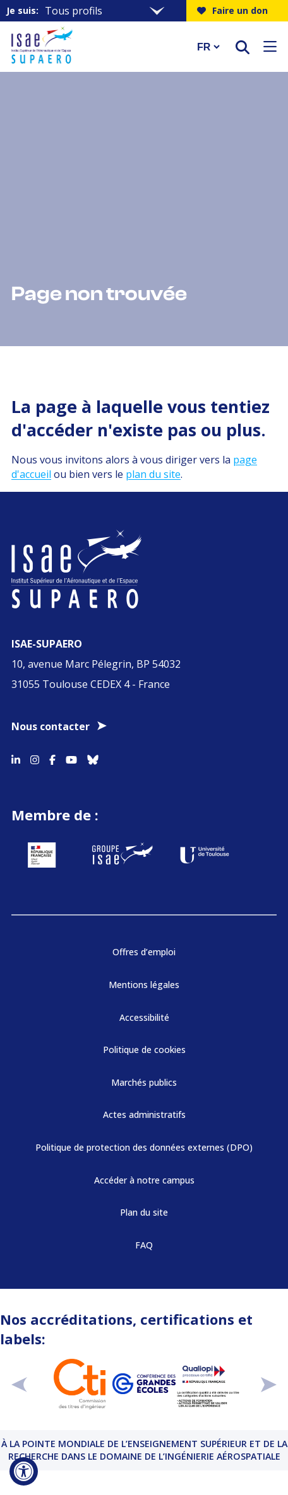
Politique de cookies (144, 1050)
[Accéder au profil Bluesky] (93, 758)
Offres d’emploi (144, 952)
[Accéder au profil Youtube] (71, 758)
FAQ (144, 1245)
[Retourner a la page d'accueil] (96, 46)
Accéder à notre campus (144, 1180)
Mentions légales (144, 985)
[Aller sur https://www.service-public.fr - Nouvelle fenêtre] (41, 855)
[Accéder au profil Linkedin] (15, 758)
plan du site (153, 474)
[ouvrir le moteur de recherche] (242, 47)
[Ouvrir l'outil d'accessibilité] (23, 1471)
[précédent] (19, 1384)
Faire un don (232, 10)
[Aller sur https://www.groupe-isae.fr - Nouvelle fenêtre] (122, 855)
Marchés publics (144, 1082)
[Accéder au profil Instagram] (34, 758)
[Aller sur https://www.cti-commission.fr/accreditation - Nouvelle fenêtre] (79, 1384)
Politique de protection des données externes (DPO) (144, 1147)
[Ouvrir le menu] (270, 46)
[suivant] (269, 1384)
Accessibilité (144, 1017)
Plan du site (144, 1212)
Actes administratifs (144, 1114)
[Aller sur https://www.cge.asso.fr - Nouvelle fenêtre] (144, 1384)
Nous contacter (50, 726)
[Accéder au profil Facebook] (52, 758)
